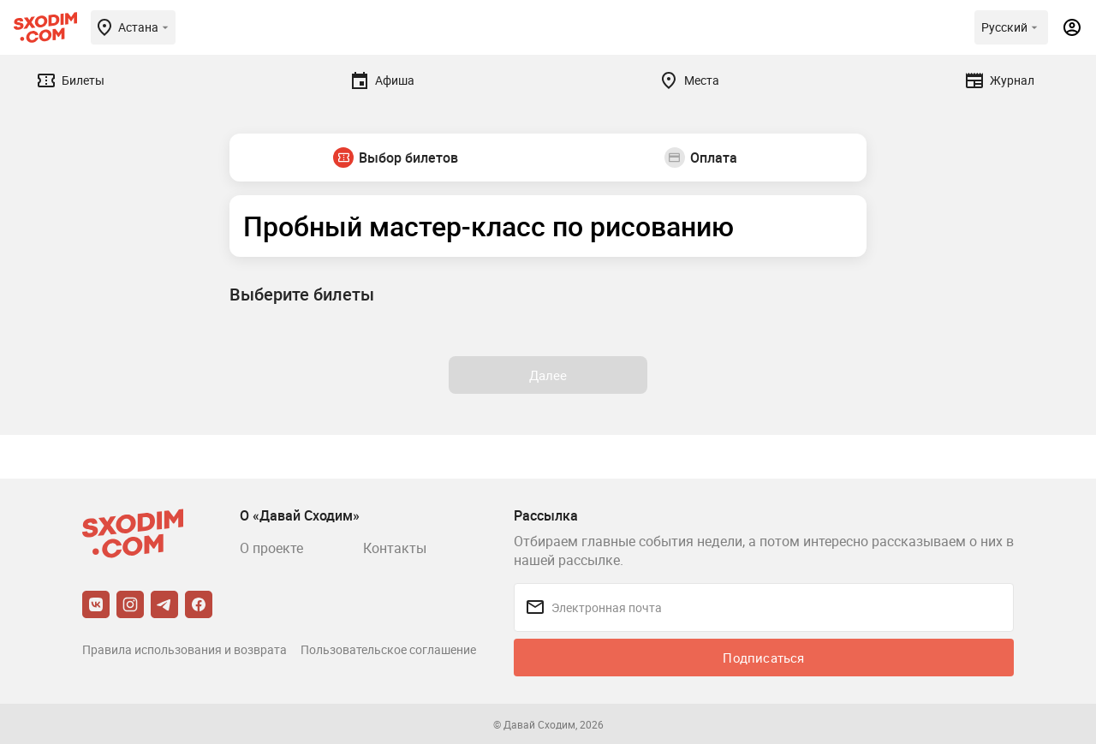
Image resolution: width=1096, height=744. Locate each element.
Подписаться (763, 657)
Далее (548, 375)
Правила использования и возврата (184, 649)
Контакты (394, 548)
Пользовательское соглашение (388, 649)
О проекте (271, 548)
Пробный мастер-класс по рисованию (488, 225)
